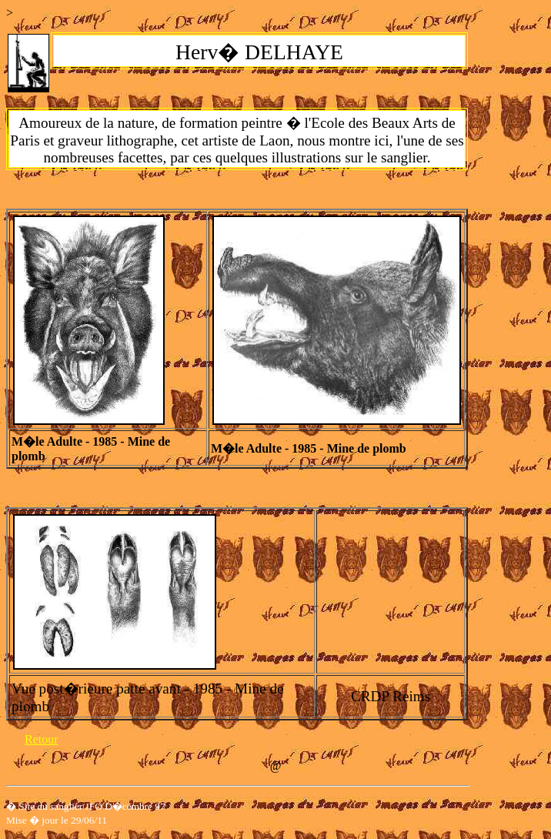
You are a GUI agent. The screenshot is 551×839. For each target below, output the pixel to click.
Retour (41, 739)
